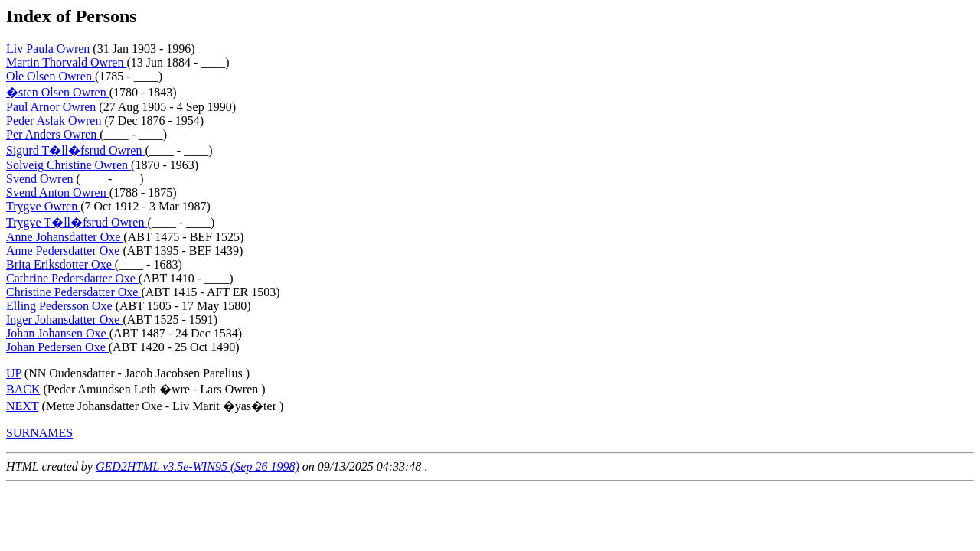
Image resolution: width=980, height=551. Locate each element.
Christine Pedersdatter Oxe (73, 291)
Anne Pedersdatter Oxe (64, 250)
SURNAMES (39, 432)
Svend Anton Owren (57, 192)
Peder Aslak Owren (55, 120)
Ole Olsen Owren (50, 76)
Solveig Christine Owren (68, 164)
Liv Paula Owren (49, 48)
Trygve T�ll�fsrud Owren (76, 222)
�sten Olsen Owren (57, 92)
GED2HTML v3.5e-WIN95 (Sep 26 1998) (197, 466)
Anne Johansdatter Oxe (64, 236)
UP (13, 373)
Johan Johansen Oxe (57, 333)
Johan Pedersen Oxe (57, 347)
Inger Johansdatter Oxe (64, 319)
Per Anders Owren (53, 134)
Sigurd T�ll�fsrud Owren (75, 150)
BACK (23, 389)
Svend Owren (41, 178)
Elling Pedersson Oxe (61, 305)
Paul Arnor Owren (52, 106)
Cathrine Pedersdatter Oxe (72, 278)
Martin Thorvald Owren (66, 62)
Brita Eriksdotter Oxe (60, 264)
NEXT (22, 405)
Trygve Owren (43, 206)
